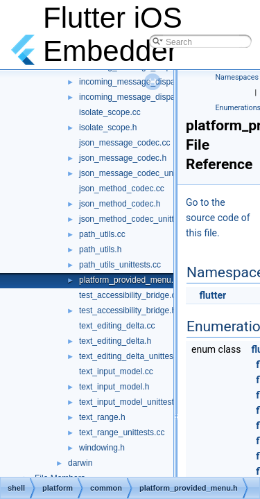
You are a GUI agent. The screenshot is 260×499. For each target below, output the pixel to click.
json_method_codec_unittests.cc (139, 219)
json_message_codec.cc (124, 143)
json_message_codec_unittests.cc (142, 173)
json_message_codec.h (122, 158)
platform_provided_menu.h (128, 280)
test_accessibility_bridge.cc (129, 295)
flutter (212, 295)
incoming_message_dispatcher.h (139, 82)
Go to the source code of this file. (218, 217)
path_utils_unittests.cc (120, 265)
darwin (80, 463)
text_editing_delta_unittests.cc (135, 356)
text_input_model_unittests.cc (134, 402)
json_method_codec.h (119, 204)
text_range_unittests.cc (121, 432)
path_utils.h (100, 249)
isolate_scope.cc (110, 112)
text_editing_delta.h (115, 341)
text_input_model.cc (116, 371)
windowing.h (102, 448)
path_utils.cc (102, 234)
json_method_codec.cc (121, 188)
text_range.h (102, 417)
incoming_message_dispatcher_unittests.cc (159, 97)
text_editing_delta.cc (117, 326)
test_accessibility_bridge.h (127, 310)
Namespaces (237, 77)
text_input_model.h (114, 387)
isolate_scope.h (108, 127)
